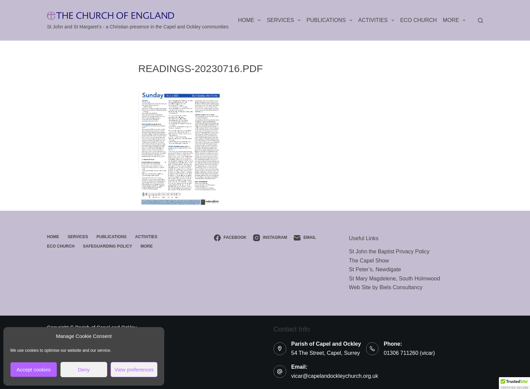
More (455, 20)
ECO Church (418, 20)
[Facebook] (230, 237)
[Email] (305, 237)
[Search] (480, 20)
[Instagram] (270, 237)
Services (285, 20)
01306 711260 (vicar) (409, 353)
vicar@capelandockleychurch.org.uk (334, 376)
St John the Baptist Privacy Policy (389, 251)
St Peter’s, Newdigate (375, 269)
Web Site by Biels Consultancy (386, 287)
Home (250, 20)
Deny (84, 369)
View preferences (134, 369)
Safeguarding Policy (107, 246)
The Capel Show (369, 261)
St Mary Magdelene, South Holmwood (394, 278)
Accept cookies (34, 369)
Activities (377, 20)
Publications (331, 20)
